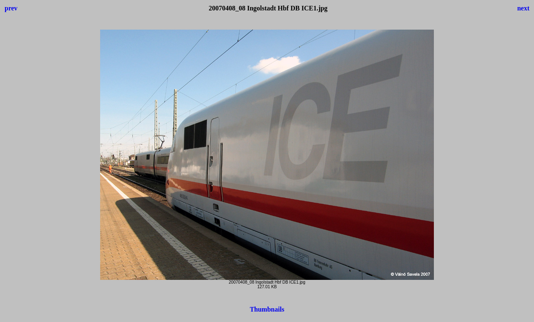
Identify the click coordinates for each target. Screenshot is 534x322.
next (523, 8)
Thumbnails (267, 309)
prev (11, 8)
